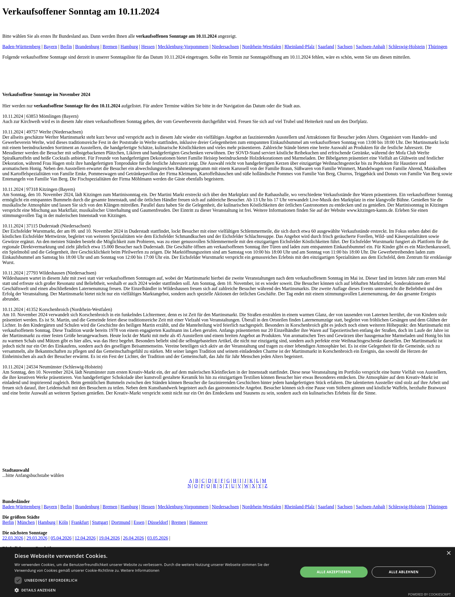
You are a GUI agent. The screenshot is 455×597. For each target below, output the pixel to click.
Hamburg (129, 46)
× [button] (448, 553)
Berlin (66, 46)
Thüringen (437, 46)
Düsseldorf (158, 522)
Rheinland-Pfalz (299, 46)
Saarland (326, 46)
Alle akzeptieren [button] (334, 571)
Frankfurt (80, 522)
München (26, 522)
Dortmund (120, 522)
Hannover (198, 522)
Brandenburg (87, 46)
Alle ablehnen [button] (403, 571)
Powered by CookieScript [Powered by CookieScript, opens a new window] (429, 594)
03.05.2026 (157, 538)
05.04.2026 (60, 538)
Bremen (109, 46)
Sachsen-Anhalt (370, 46)
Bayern (50, 46)
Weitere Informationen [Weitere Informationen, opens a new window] (140, 570)
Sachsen (345, 46)
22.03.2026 (12, 538)
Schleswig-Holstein (407, 46)
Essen (138, 522)
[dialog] (227, 572)
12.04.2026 (85, 538)
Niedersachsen (225, 46)
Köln (63, 522)
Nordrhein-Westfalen (261, 46)
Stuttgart (100, 522)
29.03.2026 (36, 538)
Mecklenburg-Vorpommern (183, 46)
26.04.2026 (133, 538)
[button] (152, 590)
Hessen (148, 46)
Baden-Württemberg (21, 46)
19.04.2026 (109, 538)
